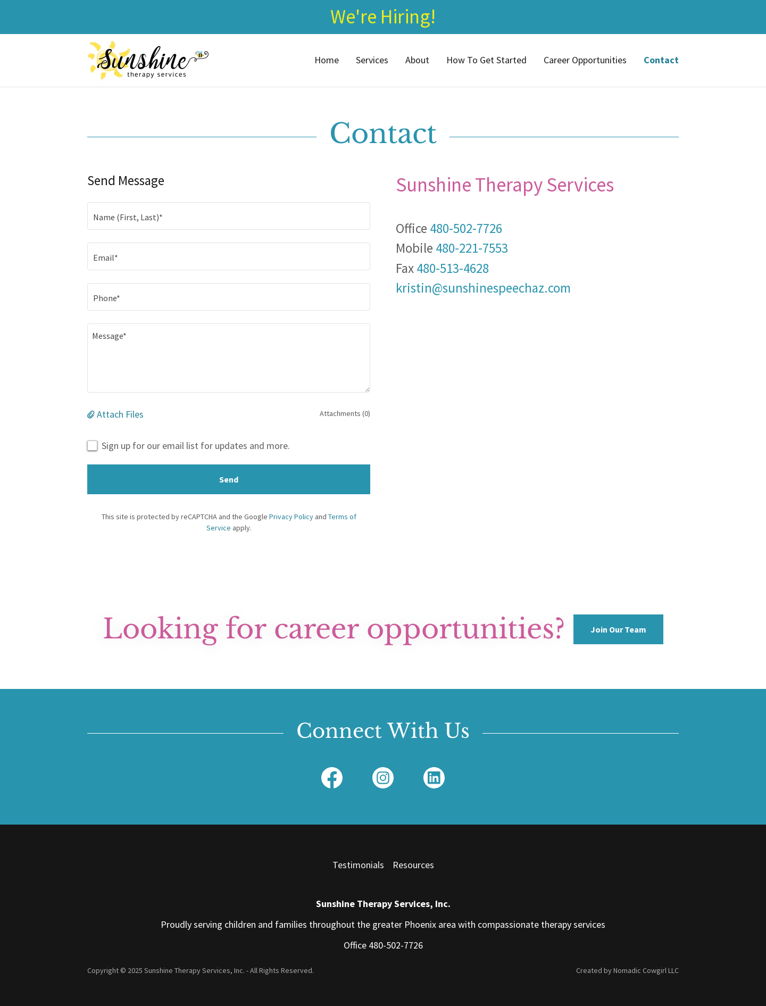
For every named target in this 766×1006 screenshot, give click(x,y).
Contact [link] (661, 60)
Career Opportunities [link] (585, 60)
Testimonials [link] (358, 865)
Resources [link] (413, 865)
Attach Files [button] (120, 414)
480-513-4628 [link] (453, 268)
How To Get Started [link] (486, 60)
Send (228, 479)
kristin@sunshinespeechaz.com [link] (483, 287)
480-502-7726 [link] (466, 228)
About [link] (417, 60)
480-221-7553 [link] (472, 247)
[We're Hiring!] (383, 17)
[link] (148, 59)
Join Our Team (618, 629)
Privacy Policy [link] (291, 516)
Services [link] (372, 60)
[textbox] (228, 216)
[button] (92, 414)
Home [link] (326, 60)
